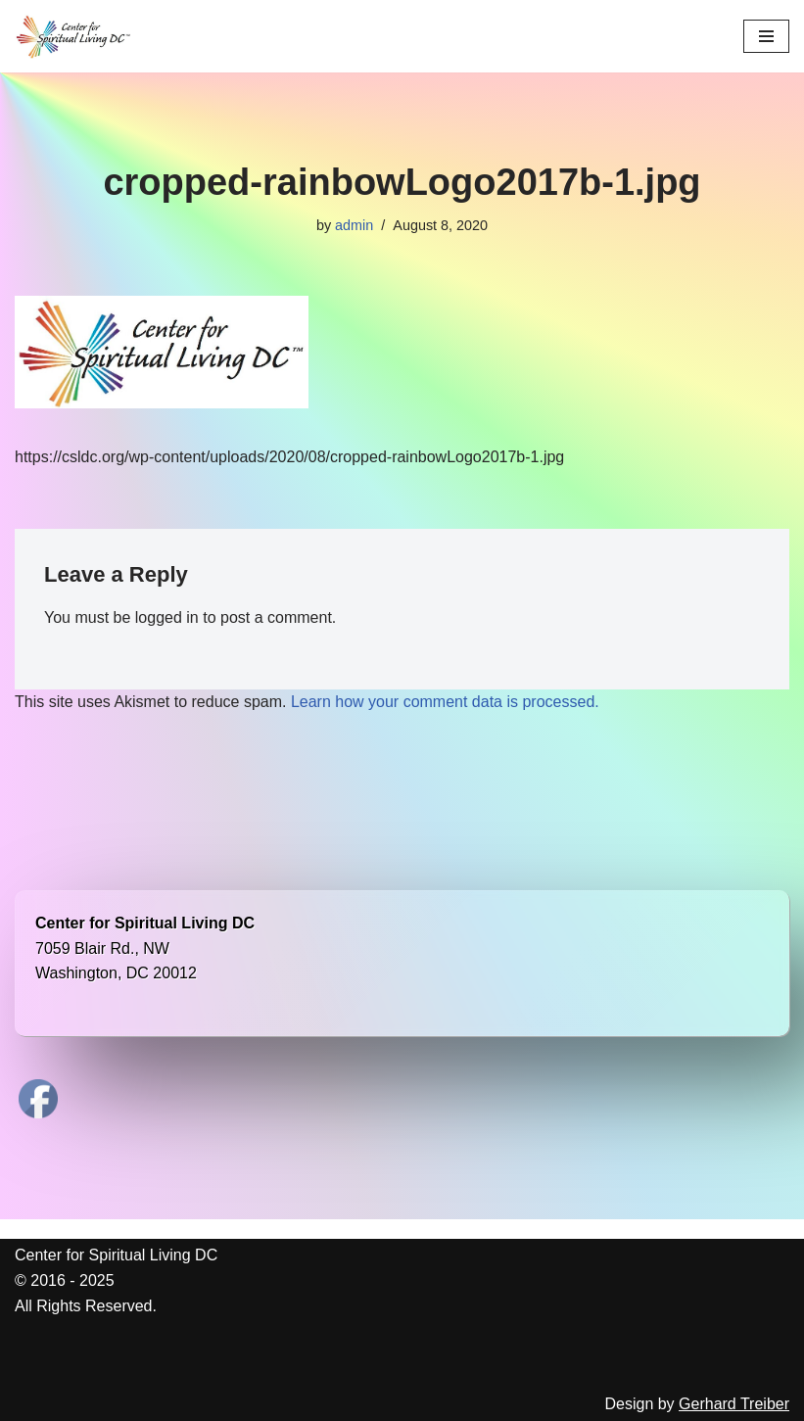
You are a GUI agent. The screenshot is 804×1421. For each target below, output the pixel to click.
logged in (167, 617)
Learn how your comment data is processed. (445, 701)
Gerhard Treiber (734, 1404)
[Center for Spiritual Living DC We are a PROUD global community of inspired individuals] (73, 36)
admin (354, 225)
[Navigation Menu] (766, 36)
